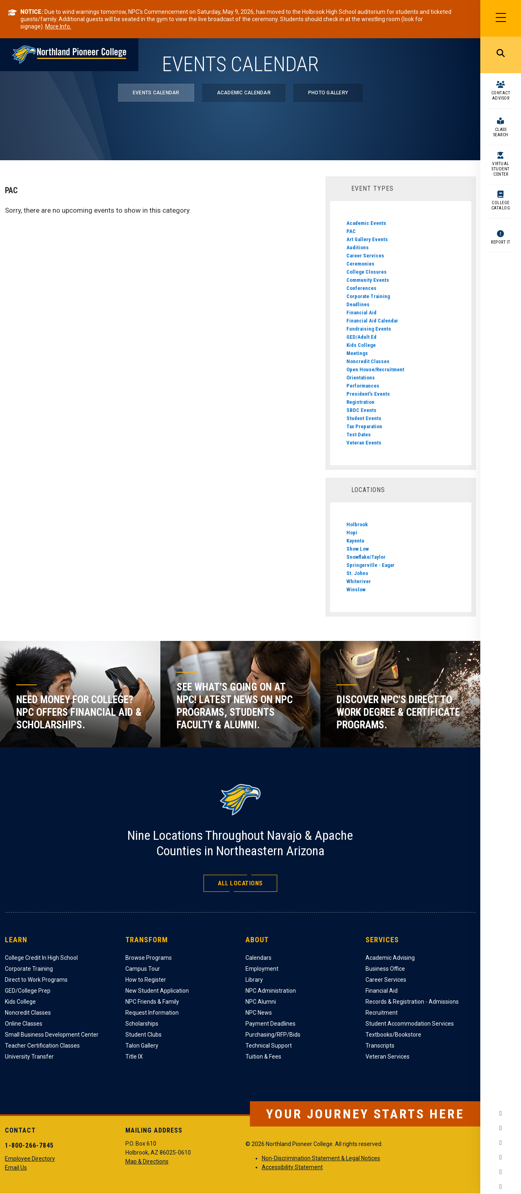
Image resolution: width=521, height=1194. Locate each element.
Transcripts (380, 1045)
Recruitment (382, 1012)
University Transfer (29, 1056)
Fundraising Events (368, 329)
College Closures (366, 272)
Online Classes (23, 1023)
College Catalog (500, 205)
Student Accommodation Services (410, 1023)
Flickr (500, 1186)
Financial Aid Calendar (372, 321)
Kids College (361, 345)
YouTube (500, 1157)
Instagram (500, 1128)
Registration (360, 402)
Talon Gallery (141, 1045)
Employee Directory (30, 1158)
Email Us (16, 1167)
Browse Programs (148, 957)
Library (254, 979)
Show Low (357, 549)
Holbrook (357, 524)
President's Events (368, 394)
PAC (351, 231)
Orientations (360, 378)
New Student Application (157, 990)
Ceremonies (360, 264)
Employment (261, 968)
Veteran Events (363, 443)
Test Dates (358, 434)
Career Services (365, 256)
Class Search (500, 132)
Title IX (134, 1056)
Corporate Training (368, 296)
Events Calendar (156, 93)
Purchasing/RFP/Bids (272, 1034)
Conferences (361, 288)
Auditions (357, 247)
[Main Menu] (500, 18)
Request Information (152, 1012)
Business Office (385, 968)
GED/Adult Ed (361, 337)
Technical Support (268, 1045)
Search (500, 55)
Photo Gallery (328, 93)
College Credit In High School (41, 957)
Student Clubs (143, 1034)
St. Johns (357, 573)
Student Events (363, 418)
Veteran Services (387, 1056)
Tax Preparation (364, 426)
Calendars (258, 957)
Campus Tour (142, 968)
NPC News (258, 1012)
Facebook (500, 1113)
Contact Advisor (500, 95)
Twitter (500, 1142)
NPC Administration (270, 990)
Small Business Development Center (52, 1034)
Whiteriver (358, 581)
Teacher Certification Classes (42, 1045)
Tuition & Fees (263, 1056)
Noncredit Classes (368, 361)
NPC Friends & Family (152, 1001)
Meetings (357, 353)
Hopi (351, 532)
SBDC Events (361, 410)
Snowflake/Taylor (365, 557)
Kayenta (355, 541)
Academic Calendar (244, 93)
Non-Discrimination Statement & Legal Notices (321, 1158)
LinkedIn (500, 1172)
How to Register (145, 979)
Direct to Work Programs (36, 979)
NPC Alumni (260, 1001)
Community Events (367, 280)
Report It (500, 242)
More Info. (58, 26)
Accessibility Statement (292, 1167)
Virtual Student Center (501, 169)
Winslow (356, 589)
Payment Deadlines (270, 1023)
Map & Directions (147, 1161)
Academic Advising (390, 957)
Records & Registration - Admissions (412, 1001)
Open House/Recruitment (375, 369)
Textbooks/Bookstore (393, 1034)
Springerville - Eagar (370, 565)
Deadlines (358, 304)
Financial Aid (361, 312)
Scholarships (141, 1023)
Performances (362, 386)
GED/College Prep (27, 990)
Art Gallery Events (367, 239)
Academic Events (366, 223)
